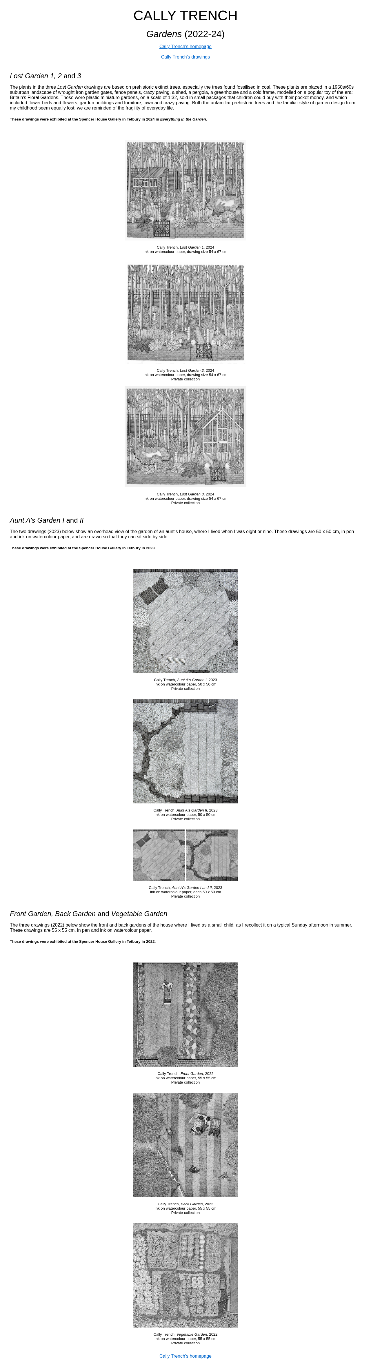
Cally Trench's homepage (185, 46)
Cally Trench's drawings (185, 56)
